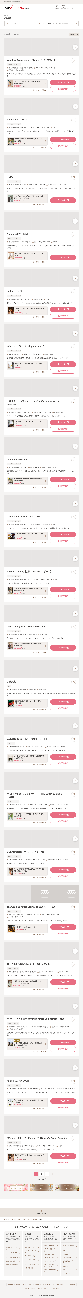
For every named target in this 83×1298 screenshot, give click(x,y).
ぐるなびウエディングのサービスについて (36, 1288)
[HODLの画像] (41, 164)
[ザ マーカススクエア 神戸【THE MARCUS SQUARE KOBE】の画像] (41, 1006)
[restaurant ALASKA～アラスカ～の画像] (41, 503)
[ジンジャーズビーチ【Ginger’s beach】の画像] (41, 333)
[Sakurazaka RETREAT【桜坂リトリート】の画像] (41, 726)
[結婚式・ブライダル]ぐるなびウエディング (16, 1219)
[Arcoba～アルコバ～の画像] (41, 106)
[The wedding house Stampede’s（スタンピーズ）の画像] (41, 894)
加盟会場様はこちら (61, 1284)
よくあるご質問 (54, 1288)
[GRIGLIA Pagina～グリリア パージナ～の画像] (41, 613)
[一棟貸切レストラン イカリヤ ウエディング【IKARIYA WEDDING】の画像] (41, 388)
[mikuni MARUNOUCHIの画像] (41, 1068)
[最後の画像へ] (75, 47)
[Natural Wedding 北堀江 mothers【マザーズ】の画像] (41, 558)
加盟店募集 (72, 1284)
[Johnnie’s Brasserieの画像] (41, 446)
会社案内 (10, 1284)
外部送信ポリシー (48, 1284)
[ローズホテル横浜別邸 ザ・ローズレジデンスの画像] (41, 951)
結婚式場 (34, 1219)
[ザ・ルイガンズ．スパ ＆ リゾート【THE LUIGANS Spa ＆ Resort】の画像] (41, 781)
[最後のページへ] (57, 1174)
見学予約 (63, 89)
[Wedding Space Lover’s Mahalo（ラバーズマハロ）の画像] (41, 47)
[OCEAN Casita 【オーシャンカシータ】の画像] (41, 839)
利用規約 (17, 1284)
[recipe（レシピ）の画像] (41, 278)
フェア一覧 (63, 82)
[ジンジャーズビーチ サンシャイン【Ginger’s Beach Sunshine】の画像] (41, 1125)
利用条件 (24, 1284)
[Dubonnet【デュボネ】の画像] (41, 221)
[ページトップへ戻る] (41, 1212)
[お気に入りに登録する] (73, 60)
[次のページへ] (52, 1174)
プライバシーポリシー (35, 1284)
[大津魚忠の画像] (41, 668)
